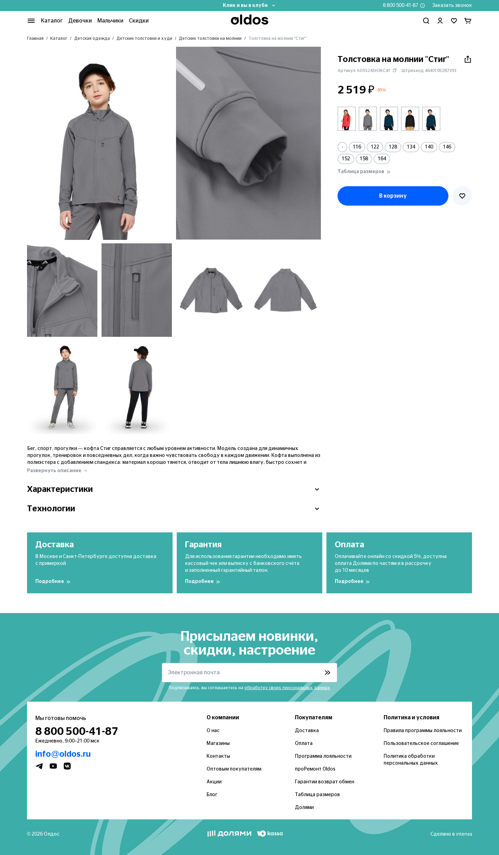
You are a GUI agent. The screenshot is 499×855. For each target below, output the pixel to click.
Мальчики (110, 21)
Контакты (218, 756)
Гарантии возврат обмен (324, 782)
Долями (304, 807)
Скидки (139, 21)
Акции (214, 782)
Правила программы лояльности (423, 730)
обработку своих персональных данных (287, 688)
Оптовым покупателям (234, 769)
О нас (213, 730)
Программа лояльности (323, 756)
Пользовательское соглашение (421, 743)
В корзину (393, 196)
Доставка (307, 730)
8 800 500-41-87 (400, 5)
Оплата (304, 743)
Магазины (218, 743)
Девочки (80, 21)
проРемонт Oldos (315, 769)
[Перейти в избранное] (454, 21)
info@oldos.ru (63, 754)
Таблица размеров (317, 794)
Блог (212, 794)
